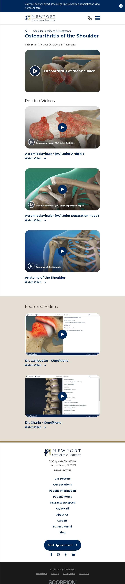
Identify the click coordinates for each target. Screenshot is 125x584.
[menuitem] (41, 573)
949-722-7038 (62, 470)
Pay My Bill (62, 508)
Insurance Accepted (62, 502)
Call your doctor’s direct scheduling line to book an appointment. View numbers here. (62, 5)
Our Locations (62, 484)
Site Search (84, 573)
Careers (62, 520)
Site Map (55, 573)
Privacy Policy (69, 573)
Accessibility (41, 573)
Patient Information (62, 490)
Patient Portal (62, 526)
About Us (62, 514)
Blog (63, 532)
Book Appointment (62, 545)
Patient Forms (62, 496)
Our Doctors (62, 478)
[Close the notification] (121, 6)
